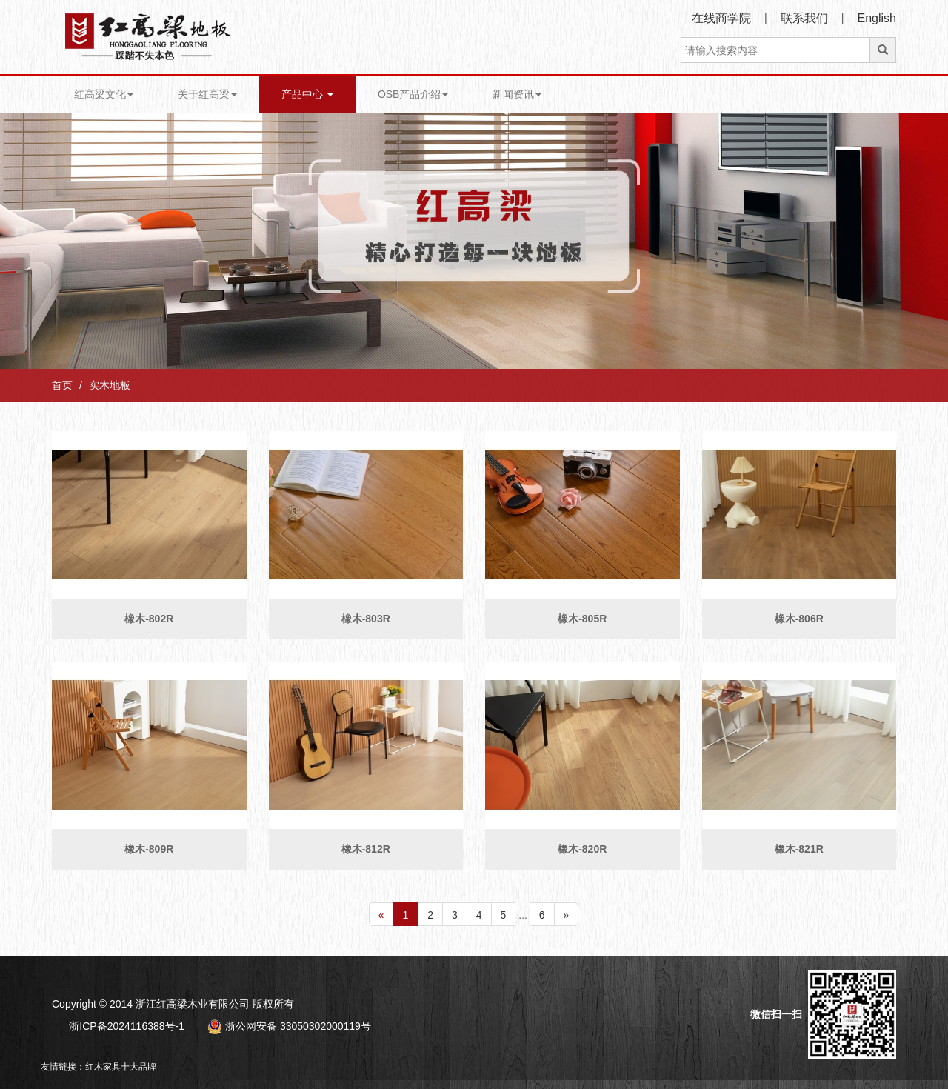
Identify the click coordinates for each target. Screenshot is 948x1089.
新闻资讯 (517, 94)
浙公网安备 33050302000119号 (289, 1026)
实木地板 (109, 385)
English (877, 18)
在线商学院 (721, 18)
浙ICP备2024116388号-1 (126, 1026)
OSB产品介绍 (413, 94)
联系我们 (804, 18)
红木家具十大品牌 (120, 1067)
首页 (62, 385)
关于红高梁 (207, 94)
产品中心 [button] (307, 94)
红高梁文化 (103, 94)
